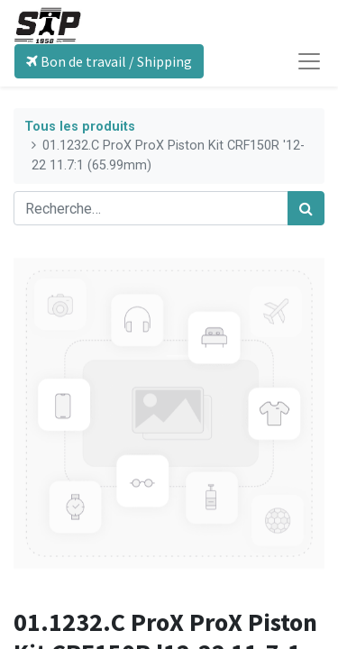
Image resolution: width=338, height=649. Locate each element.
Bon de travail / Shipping (109, 61)
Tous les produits (79, 126)
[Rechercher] (306, 208)
